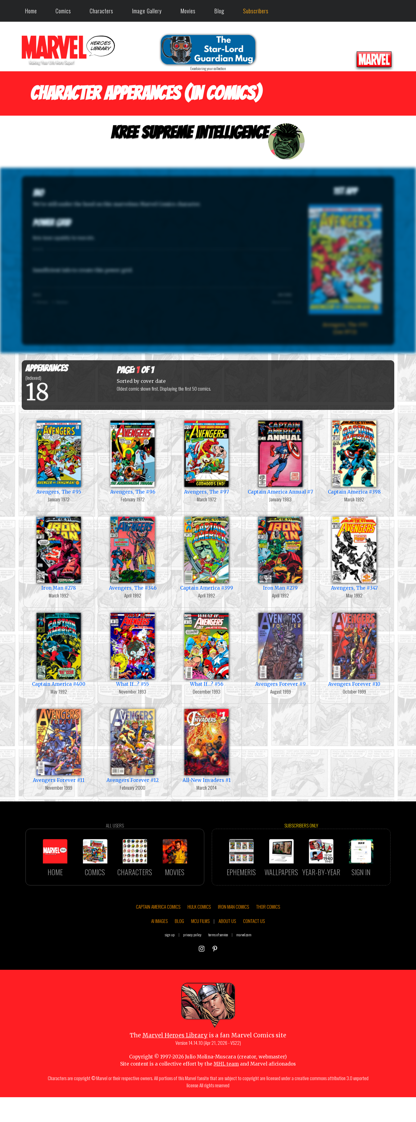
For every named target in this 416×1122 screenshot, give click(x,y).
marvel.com (243, 970)
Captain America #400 (59, 649)
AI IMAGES (159, 956)
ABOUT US (227, 956)
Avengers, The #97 (206, 457)
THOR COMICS (268, 942)
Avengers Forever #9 (280, 649)
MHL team (226, 1099)
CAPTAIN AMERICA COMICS (158, 942)
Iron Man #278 (59, 553)
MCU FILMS (200, 956)
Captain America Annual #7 (280, 457)
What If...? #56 (206, 649)
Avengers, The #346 (132, 553)
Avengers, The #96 (132, 457)
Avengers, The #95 (59, 457)
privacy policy (192, 970)
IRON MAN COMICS (233, 942)
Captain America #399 (206, 553)
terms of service (218, 970)
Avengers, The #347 (354, 553)
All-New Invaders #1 (206, 745)
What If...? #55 (132, 649)
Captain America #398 (354, 457)
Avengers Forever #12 (132, 745)
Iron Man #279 (280, 553)
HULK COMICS (199, 942)
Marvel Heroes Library (175, 1071)
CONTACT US (254, 956)
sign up (170, 970)
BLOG (179, 956)
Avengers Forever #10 (354, 649)
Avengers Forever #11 (59, 745)
